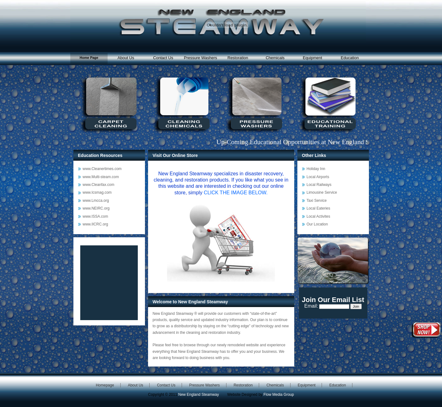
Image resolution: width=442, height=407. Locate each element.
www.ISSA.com (95, 216)
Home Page (89, 57)
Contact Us (163, 57)
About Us (126, 57)
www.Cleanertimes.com (102, 169)
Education (350, 57)
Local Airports (318, 177)
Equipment (312, 57)
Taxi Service (317, 200)
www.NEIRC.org (96, 208)
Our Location (317, 224)
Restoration (237, 57)
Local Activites (318, 216)
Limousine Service (322, 192)
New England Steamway (198, 394)
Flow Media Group (278, 394)
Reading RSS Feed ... (109, 282)
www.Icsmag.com (97, 192)
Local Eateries (318, 208)
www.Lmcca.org (96, 200)
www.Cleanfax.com (98, 184)
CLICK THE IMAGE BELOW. (236, 192)
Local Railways (319, 184)
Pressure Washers (200, 57)
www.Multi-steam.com (101, 177)
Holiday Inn (316, 169)
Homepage (105, 385)
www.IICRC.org (95, 224)
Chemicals (275, 57)
